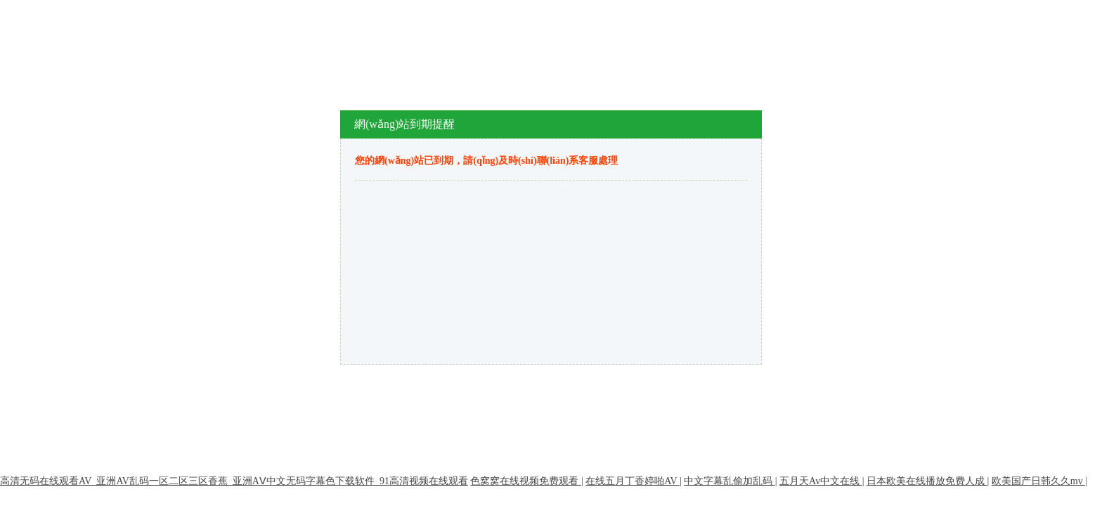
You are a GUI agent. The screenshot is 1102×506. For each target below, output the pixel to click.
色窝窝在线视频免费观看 (525, 481)
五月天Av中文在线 (820, 481)
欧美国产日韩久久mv (1038, 481)
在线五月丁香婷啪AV (632, 481)
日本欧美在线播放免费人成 (927, 481)
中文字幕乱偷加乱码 (729, 481)
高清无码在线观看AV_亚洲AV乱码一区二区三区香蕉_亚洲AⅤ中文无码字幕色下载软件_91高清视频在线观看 (234, 481)
